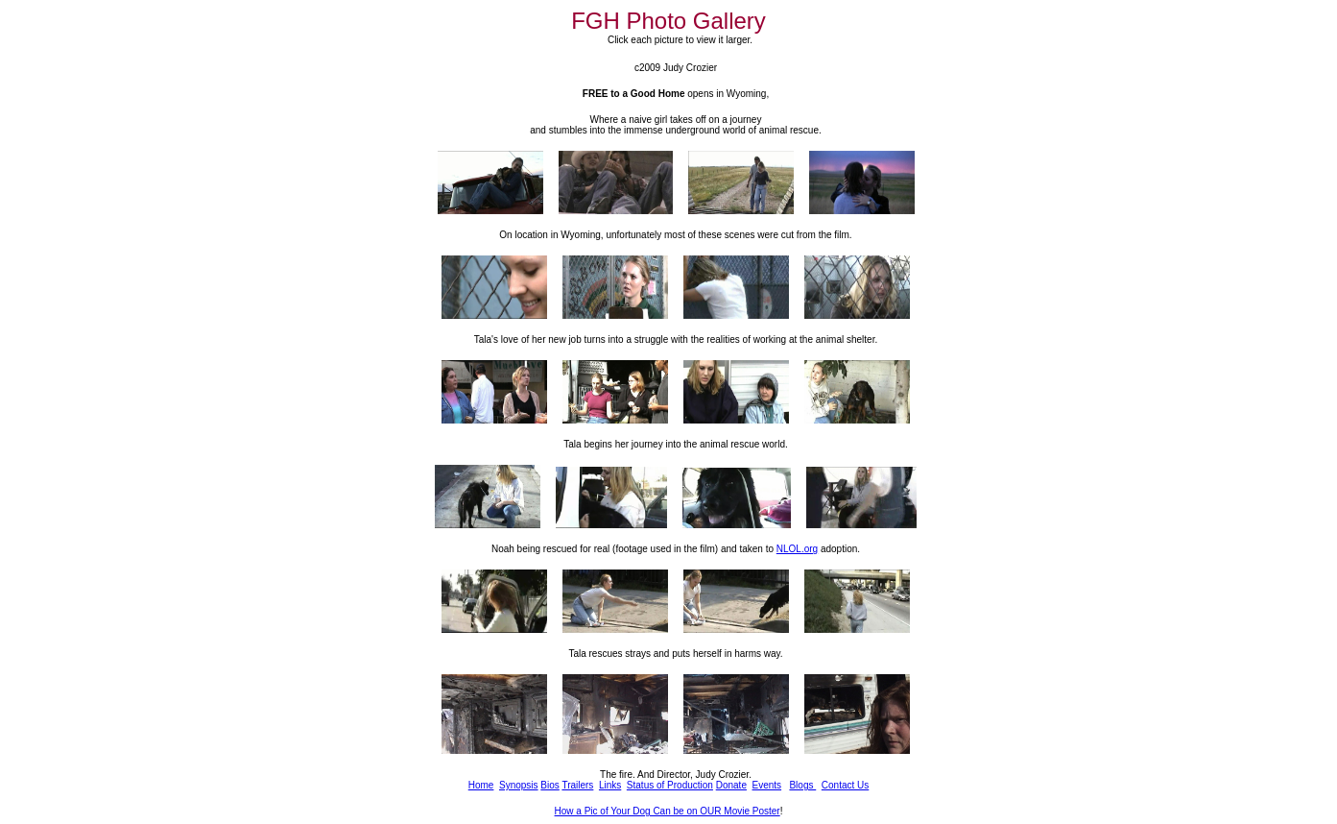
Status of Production (670, 785)
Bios (549, 785)
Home (481, 785)
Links (610, 785)
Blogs (802, 785)
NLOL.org (797, 549)
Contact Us (845, 785)
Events (767, 785)
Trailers (577, 785)
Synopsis (518, 785)
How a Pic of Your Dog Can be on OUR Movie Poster (667, 811)
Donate (731, 785)
